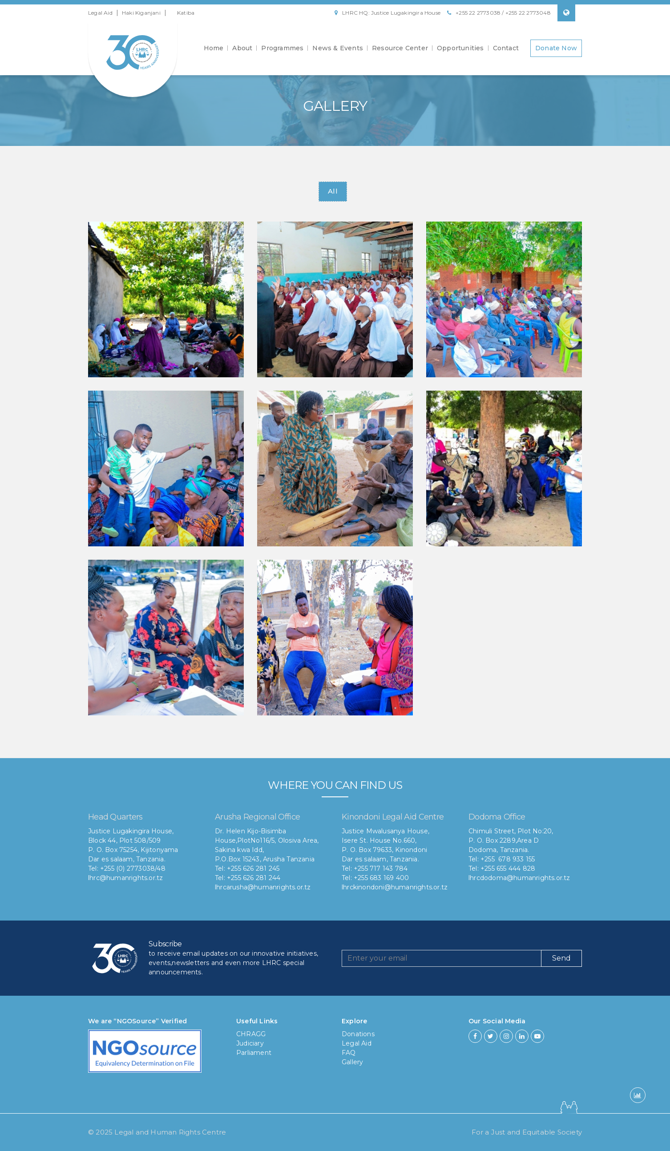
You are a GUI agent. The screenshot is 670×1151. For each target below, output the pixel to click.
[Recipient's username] (441, 958)
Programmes (282, 48)
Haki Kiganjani (141, 12)
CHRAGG (251, 1034)
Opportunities (460, 48)
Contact (506, 48)
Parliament (253, 1053)
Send (561, 958)
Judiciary (250, 1043)
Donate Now (556, 48)
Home (214, 48)
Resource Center (400, 48)
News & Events (337, 48)
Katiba (185, 12)
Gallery (352, 1062)
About (242, 48)
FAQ (349, 1053)
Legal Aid (100, 12)
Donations (358, 1034)
